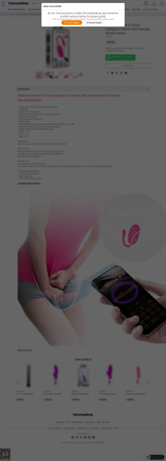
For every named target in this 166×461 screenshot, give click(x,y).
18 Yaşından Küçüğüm (94, 22)
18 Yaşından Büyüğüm (72, 22)
